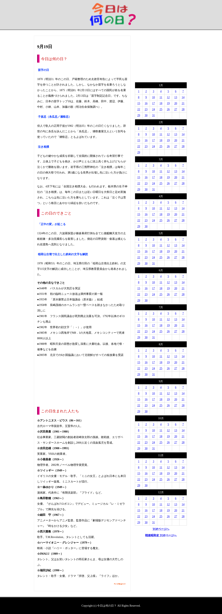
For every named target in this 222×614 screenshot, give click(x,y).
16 (146, 103)
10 (153, 97)
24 (153, 109)
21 (183, 103)
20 (175, 103)
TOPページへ (160, 529)
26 (168, 109)
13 (175, 97)
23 (146, 109)
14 (183, 97)
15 (138, 103)
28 (183, 109)
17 (153, 103)
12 (168, 97)
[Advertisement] (82, 382)
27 (175, 109)
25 (161, 109)
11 (161, 97)
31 (153, 115)
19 (168, 103)
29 (138, 115)
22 (138, 109)
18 (161, 103)
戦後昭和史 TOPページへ (161, 535)
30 (146, 115)
